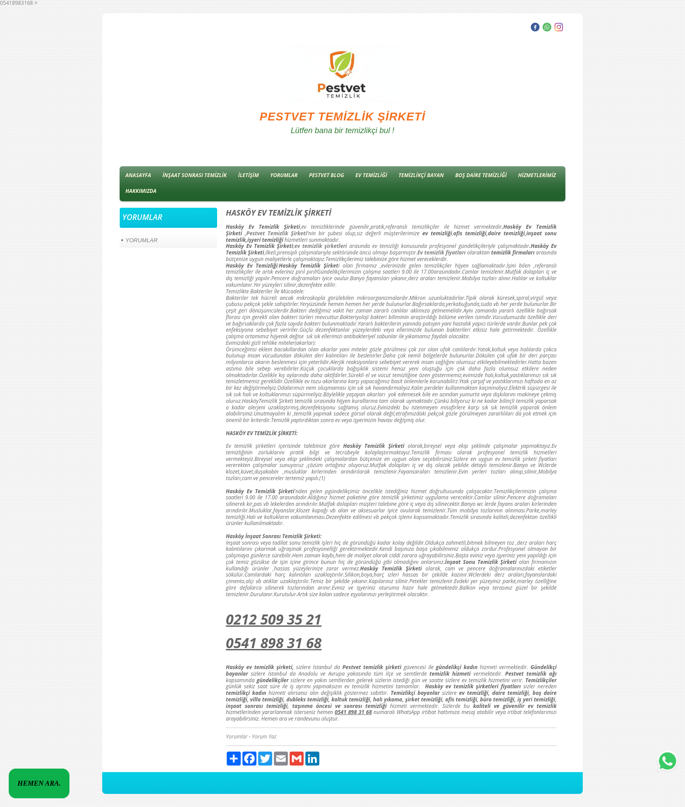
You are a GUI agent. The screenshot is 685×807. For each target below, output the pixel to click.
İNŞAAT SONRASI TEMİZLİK (195, 175)
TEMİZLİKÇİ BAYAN (421, 175)
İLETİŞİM (248, 175)
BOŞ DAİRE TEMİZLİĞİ (481, 175)
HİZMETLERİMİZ (537, 175)
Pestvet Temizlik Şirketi (276, 233)
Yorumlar (237, 736)
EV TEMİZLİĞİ (371, 175)
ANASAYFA (138, 175)
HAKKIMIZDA (140, 191)
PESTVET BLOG (326, 175)
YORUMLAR (284, 175)
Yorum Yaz (264, 736)
